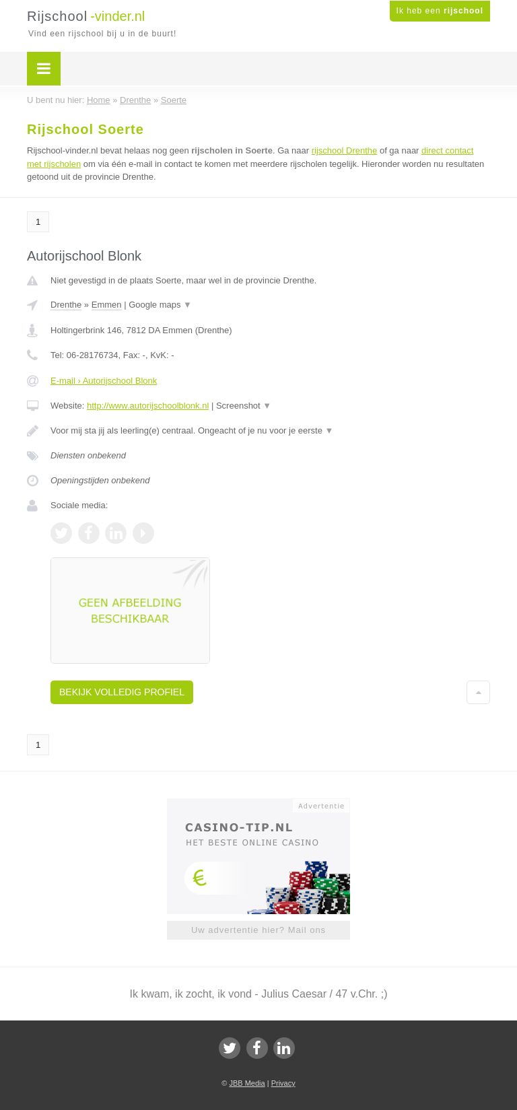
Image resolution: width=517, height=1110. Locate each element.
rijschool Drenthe (345, 150)
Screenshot (243, 406)
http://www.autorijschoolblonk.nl (148, 406)
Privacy (283, 1083)
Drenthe (65, 305)
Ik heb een (440, 10)
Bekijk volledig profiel (121, 692)
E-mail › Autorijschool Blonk (103, 381)
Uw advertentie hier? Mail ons (258, 930)
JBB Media (247, 1083)
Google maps (160, 305)
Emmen (107, 305)
